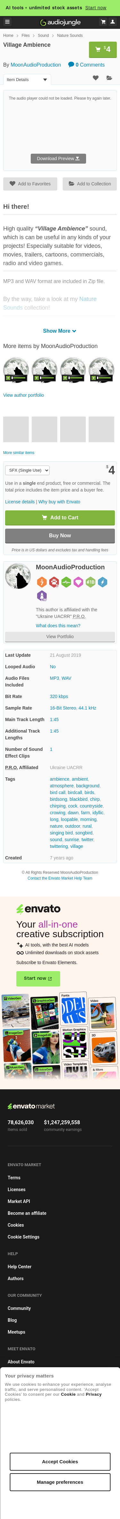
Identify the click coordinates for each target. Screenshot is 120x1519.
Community (19, 1308)
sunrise (72, 839)
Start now (95, 7)
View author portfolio (23, 395)
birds (89, 792)
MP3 (54, 678)
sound (56, 839)
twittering (59, 846)
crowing (57, 812)
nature (56, 826)
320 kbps (59, 696)
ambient (80, 779)
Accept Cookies (60, 1461)
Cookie (68, 1394)
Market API (19, 1201)
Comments (86, 65)
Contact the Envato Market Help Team (60, 878)
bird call (57, 792)
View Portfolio (60, 636)
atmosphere (62, 785)
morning (88, 819)
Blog (12, 1320)
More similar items (18, 453)
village (76, 846)
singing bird (61, 832)
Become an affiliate (27, 1213)
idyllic (97, 812)
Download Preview (58, 158)
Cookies (16, 1225)
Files (25, 35)
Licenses (17, 1189)
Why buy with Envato (59, 501)
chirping (58, 805)
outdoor (72, 826)
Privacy (94, 1394)
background (88, 785)
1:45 (54, 719)
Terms (14, 1177)
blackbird (78, 799)
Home (8, 35)
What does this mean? (58, 625)
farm (85, 812)
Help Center (19, 1266)
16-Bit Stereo (63, 708)
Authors (16, 1278)
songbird (83, 832)
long (54, 819)
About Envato (21, 1361)
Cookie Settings (23, 1236)
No (53, 666)
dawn (73, 812)
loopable (69, 819)
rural (87, 826)
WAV (66, 678)
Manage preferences (60, 1482)
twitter (87, 839)
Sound (43, 35)
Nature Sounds (70, 35)
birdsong (58, 799)
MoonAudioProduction (36, 65)
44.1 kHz (87, 708)
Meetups (16, 1332)
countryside (91, 805)
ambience (59, 779)
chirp (95, 799)
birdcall (75, 792)
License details (20, 501)
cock (72, 805)
